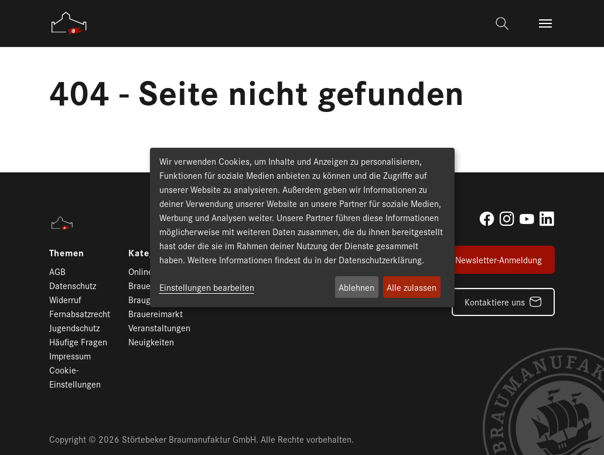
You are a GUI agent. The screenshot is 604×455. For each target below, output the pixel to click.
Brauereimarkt (155, 313)
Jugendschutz (74, 327)
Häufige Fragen (78, 341)
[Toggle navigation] (545, 23)
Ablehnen (356, 287)
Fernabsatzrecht (79, 313)
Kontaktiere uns (495, 302)
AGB (57, 271)
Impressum (70, 355)
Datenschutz (72, 285)
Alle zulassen (411, 287)
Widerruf (65, 299)
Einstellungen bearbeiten (206, 287)
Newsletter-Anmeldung (498, 259)
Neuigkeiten (151, 341)
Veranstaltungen (159, 327)
